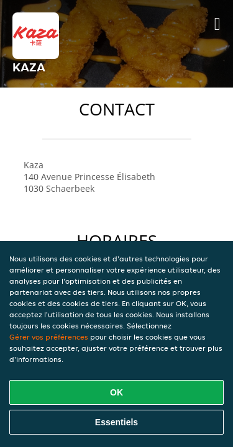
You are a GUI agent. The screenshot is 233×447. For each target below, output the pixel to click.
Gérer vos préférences (48, 336)
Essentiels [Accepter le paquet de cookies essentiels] (116, 422)
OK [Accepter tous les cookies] (116, 392)
